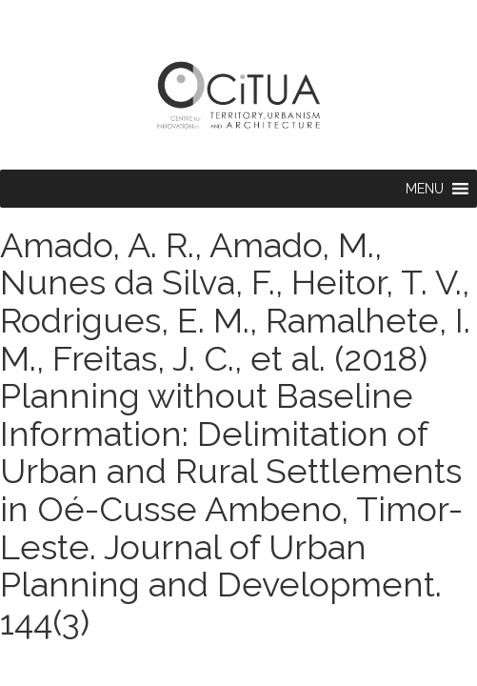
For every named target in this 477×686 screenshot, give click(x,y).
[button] (425, 189)
